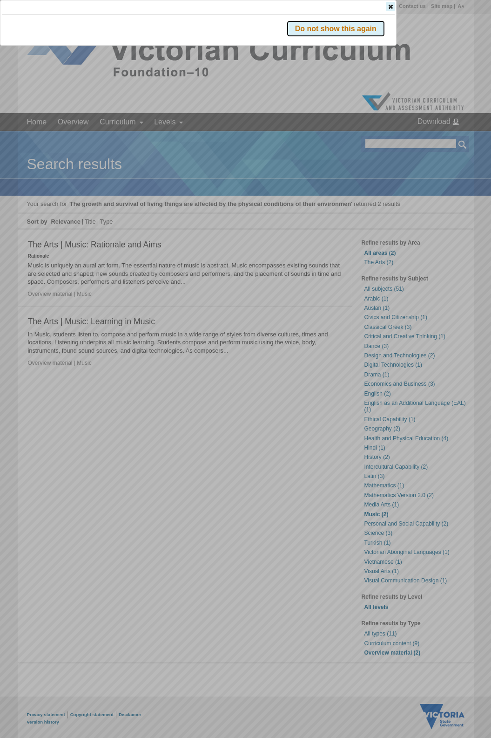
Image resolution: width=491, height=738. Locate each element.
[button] (446, 139)
